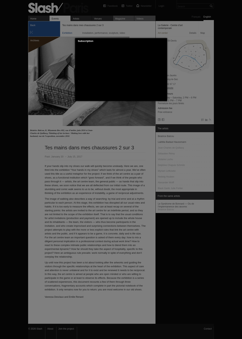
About (50, 328)
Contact (208, 328)
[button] (164, 41)
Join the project (66, 328)
